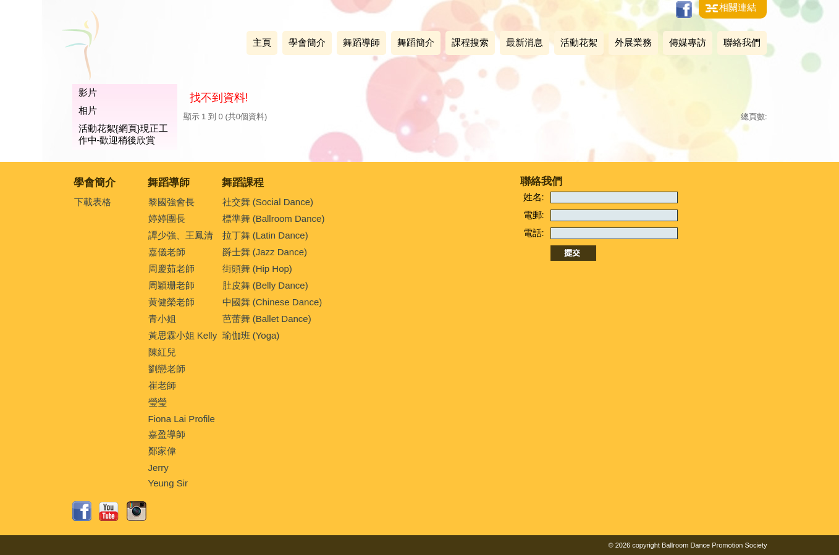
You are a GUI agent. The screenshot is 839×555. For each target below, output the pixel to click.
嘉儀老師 (166, 252)
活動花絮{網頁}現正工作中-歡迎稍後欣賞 (123, 134)
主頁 (262, 42)
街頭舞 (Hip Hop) (257, 268)
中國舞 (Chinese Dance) (272, 302)
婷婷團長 (166, 218)
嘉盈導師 (166, 434)
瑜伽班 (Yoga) (251, 335)
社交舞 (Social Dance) (268, 202)
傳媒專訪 (687, 42)
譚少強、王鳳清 (180, 235)
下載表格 (92, 202)
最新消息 (524, 42)
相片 (87, 110)
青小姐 (162, 318)
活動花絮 (578, 42)
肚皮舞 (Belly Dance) (265, 285)
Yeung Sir (168, 483)
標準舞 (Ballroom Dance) (273, 218)
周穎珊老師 (171, 285)
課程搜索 (470, 42)
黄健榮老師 (171, 302)
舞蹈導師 (361, 42)
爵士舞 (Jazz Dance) (265, 252)
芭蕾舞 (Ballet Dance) (266, 318)
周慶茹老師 (171, 268)
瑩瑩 (157, 402)
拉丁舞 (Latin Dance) (265, 235)
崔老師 (162, 385)
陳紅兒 (162, 352)
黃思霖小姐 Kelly (182, 335)
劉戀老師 (166, 368)
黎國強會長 (171, 202)
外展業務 (633, 42)
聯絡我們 (742, 42)
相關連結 (737, 7)
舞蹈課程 (243, 183)
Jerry (158, 467)
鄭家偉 (162, 451)
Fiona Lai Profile (181, 418)
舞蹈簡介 (415, 42)
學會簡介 (307, 42)
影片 (87, 92)
